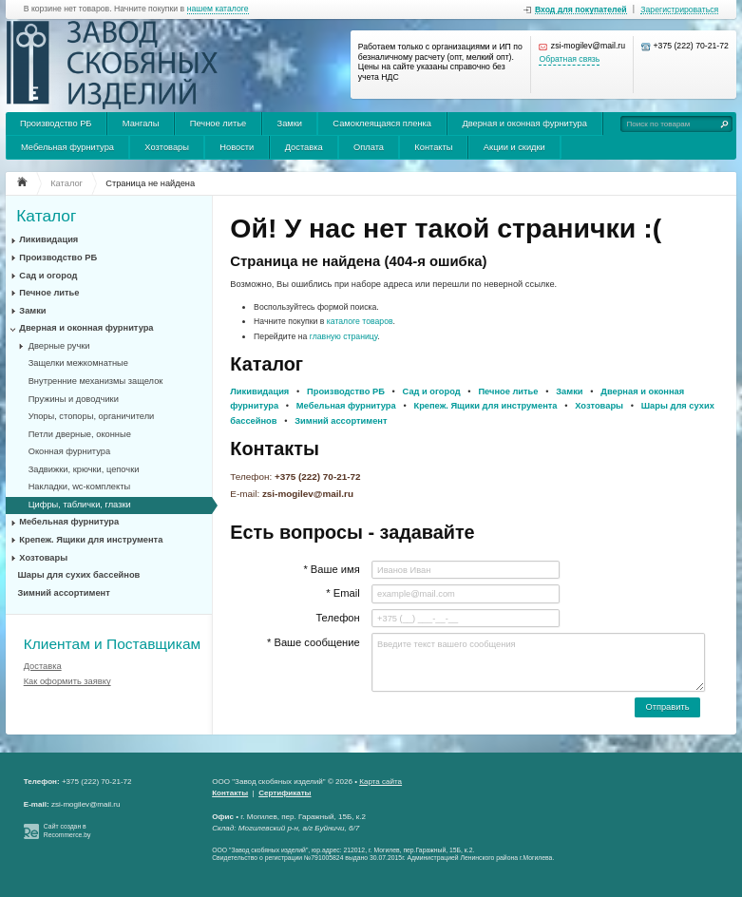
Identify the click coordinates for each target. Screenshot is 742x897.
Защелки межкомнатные (78, 363)
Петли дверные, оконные (80, 434)
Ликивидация (48, 239)
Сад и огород (48, 275)
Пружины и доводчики (74, 399)
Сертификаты (284, 793)
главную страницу (344, 336)
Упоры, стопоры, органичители (92, 416)
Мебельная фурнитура (67, 147)
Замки (289, 123)
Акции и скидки (514, 147)
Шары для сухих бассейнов (79, 575)
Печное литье (218, 123)
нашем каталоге (218, 9)
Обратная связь (569, 59)
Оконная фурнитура (69, 451)
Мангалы (141, 123)
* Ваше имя (331, 569)
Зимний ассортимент (64, 593)
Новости (236, 147)
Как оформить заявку (67, 681)
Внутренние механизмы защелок (96, 381)
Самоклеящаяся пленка (382, 123)
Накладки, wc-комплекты (79, 486)
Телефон (337, 617)
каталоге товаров (360, 321)
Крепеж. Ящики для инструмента (90, 539)
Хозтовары (166, 147)
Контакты (433, 147)
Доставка (304, 147)
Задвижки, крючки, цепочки (84, 469)
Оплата (368, 147)
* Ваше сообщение (313, 642)
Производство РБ (56, 123)
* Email (342, 593)
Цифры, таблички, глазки (80, 504)
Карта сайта (380, 781)
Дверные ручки (59, 346)
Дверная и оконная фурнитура (524, 123)
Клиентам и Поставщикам (112, 644)
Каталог (46, 216)
